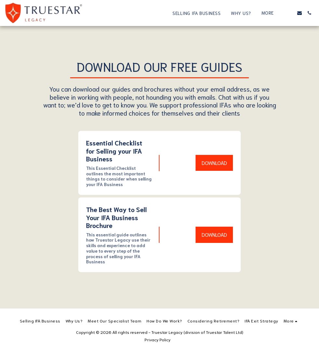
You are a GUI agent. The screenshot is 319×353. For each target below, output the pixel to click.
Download (214, 162)
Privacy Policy (158, 339)
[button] (289, 13)
